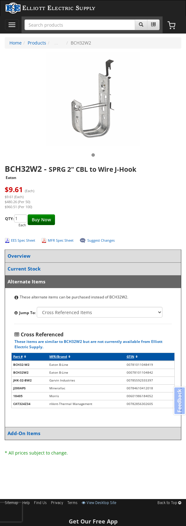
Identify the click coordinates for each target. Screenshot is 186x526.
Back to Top (169, 503)
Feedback (179, 400)
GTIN (132, 357)
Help (26, 503)
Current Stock (92, 269)
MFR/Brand (59, 357)
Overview (92, 256)
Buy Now (41, 220)
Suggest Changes (101, 240)
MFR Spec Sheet (61, 240)
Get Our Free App (93, 521)
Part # (19, 357)
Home (15, 43)
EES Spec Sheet (23, 240)
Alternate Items (92, 282)
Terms (72, 503)
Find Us (40, 503)
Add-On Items (92, 433)
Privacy (57, 503)
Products (37, 43)
